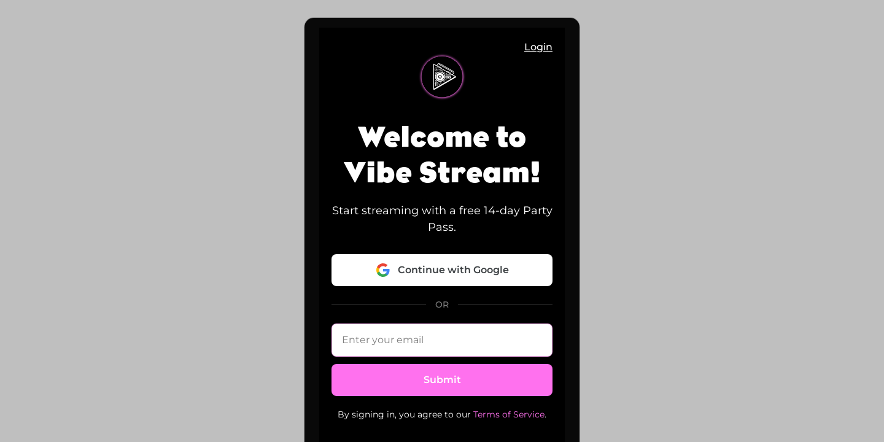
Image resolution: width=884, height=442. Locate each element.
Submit (442, 380)
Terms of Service (509, 414)
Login (538, 47)
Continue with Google (442, 270)
